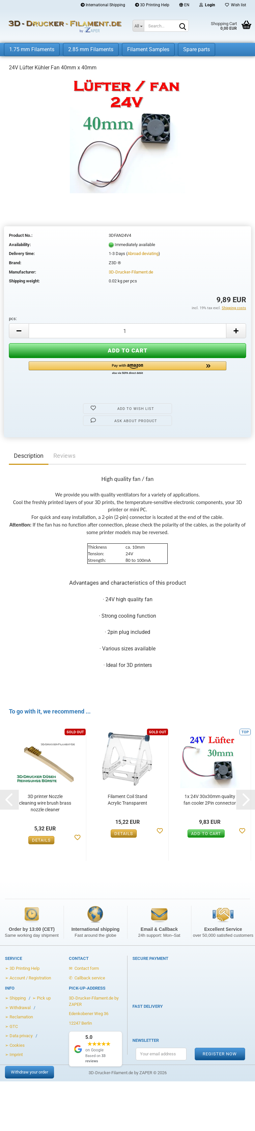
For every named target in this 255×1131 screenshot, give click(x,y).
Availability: (20, 244)
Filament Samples (148, 49)
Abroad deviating (142, 253)
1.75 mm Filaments (31, 49)
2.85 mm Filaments (90, 49)
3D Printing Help (152, 5)
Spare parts (196, 49)
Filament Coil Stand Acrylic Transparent (127, 800)
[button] (127, 368)
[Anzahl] (127, 330)
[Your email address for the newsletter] (161, 1054)
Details (41, 840)
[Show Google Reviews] (96, 1049)
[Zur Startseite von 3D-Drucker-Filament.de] (61, 26)
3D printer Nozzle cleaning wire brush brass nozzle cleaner (45, 803)
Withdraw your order (29, 1072)
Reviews (64, 455)
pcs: (13, 318)
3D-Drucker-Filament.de (131, 272)
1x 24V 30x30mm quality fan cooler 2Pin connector (210, 800)
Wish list (235, 5)
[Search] (182, 26)
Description (28, 455)
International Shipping (103, 5)
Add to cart (206, 833)
